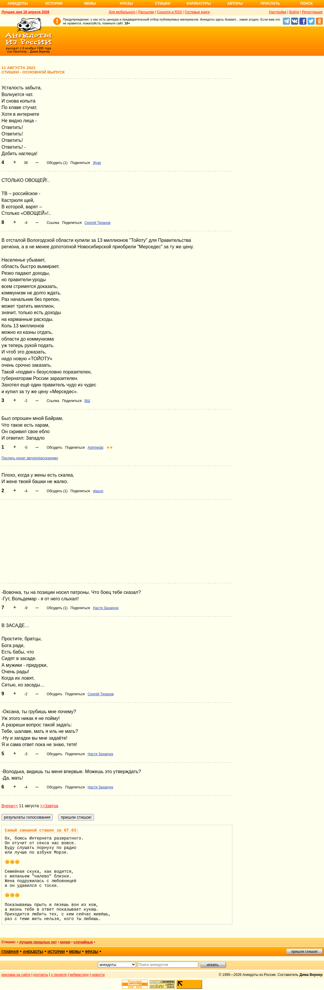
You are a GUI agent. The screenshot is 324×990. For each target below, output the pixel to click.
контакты (40, 975)
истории (56, 952)
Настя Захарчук (105, 608)
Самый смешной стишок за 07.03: (42, 830)
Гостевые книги (197, 12)
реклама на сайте (16, 975)
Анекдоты (17, 3)
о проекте (59, 975)
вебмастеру (79, 975)
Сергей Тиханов (98, 223)
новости (98, 975)
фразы (91, 952)
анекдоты (33, 952)
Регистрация (312, 12)
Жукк (97, 163)
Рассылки (146, 12)
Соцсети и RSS (169, 12)
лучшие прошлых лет (38, 942)
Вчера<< (9, 805)
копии (65, 942)
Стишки (162, 3)
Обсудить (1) (57, 163)
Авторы (235, 3)
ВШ (87, 401)
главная (10, 952)
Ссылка (53, 223)
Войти (294, 12)
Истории (54, 3)
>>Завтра (49, 805)
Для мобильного (122, 12)
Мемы (90, 3)
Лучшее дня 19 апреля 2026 (25, 12)
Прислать (270, 3)
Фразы (126, 3)
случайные (83, 942)
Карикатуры (199, 3)
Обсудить (54, 447)
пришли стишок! (304, 951)
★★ (109, 447)
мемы (75, 952)
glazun (98, 491)
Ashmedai (95, 447)
